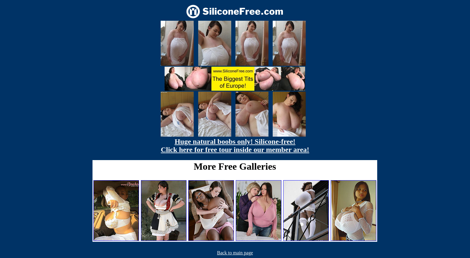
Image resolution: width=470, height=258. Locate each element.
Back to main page (235, 252)
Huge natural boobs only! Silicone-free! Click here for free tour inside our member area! (235, 145)
